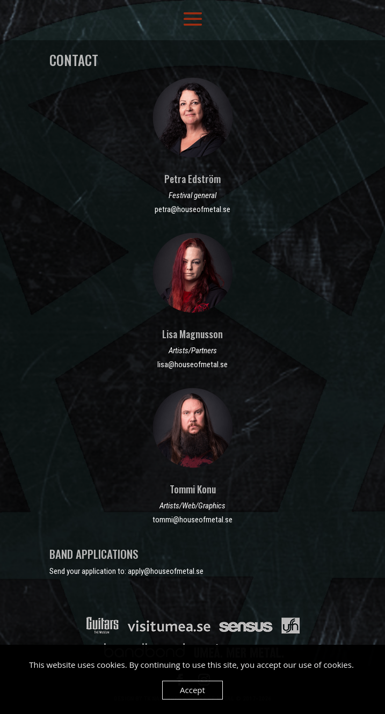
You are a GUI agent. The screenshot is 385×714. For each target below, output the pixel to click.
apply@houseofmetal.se (166, 571)
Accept (192, 689)
